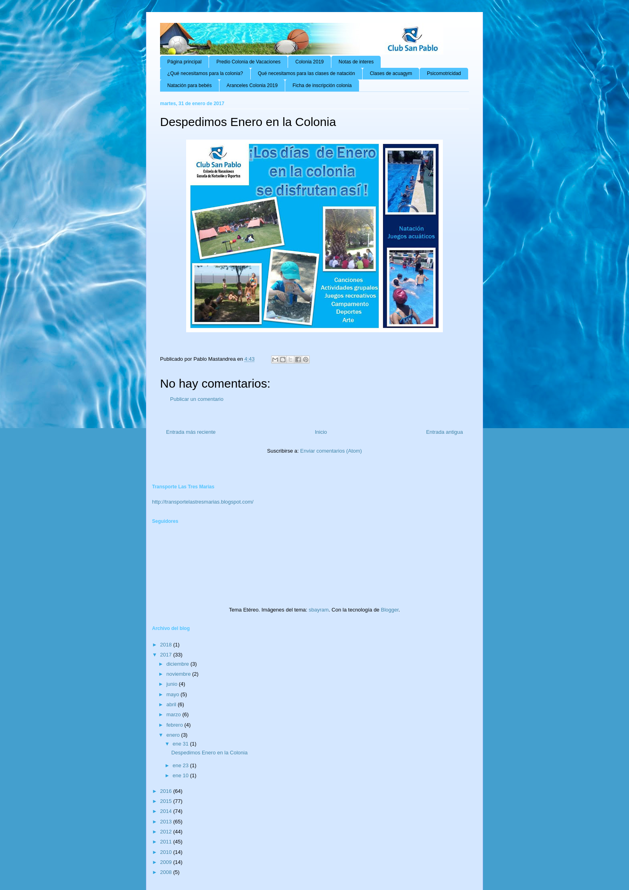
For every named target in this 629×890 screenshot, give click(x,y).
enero (173, 735)
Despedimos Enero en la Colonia (209, 753)
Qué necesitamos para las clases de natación (306, 73)
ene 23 (181, 765)
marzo (174, 714)
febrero (175, 725)
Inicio (321, 432)
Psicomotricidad (444, 73)
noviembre (179, 674)
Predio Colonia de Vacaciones (248, 62)
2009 (166, 862)
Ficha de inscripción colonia (321, 85)
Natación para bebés (189, 85)
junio (172, 684)
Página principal (184, 62)
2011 (166, 842)
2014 (166, 811)
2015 (166, 801)
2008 (166, 872)
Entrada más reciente (191, 432)
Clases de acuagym (391, 73)
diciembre (178, 664)
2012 (166, 832)
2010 (166, 852)
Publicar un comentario (196, 399)
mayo (173, 694)
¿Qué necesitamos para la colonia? (205, 73)
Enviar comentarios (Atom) (331, 451)
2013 (166, 822)
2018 (166, 645)
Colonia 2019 (309, 62)
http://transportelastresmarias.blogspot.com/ (203, 502)
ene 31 (181, 744)
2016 (166, 791)
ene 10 (181, 775)
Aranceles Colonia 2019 (252, 85)
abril (172, 704)
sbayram (319, 610)
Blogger (389, 610)
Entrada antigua (444, 432)
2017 (166, 655)
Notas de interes (356, 62)
